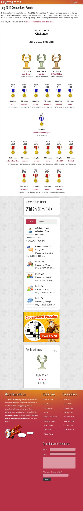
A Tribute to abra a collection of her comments (43, 231)
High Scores (48, 404)
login (74, 2)
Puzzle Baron (12, 400)
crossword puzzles (11, 415)
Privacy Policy (48, 434)
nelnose (59, 189)
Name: (45, 449)
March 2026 (67, 404)
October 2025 (68, 425)
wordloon (26, 74)
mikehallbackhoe (13, 161)
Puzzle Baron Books (50, 417)
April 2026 (67, 400)
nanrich (41, 74)
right (56, 351)
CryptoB (71, 161)
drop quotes (27, 409)
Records (41, 222)
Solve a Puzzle (48, 400)
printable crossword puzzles (20, 418)
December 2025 (69, 417)
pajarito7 (58, 104)
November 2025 (69, 421)
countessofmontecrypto (41, 132)
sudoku (31, 412)
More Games (48, 430)
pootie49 (24, 104)
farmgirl (36, 161)
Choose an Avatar (49, 421)
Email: (45, 454)
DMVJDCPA (56, 74)
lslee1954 (59, 161)
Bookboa (43, 379)
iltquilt (47, 189)
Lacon (48, 161)
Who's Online (48, 408)
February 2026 (68, 408)
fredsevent (24, 189)
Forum (31, 222)
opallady (25, 161)
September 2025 (69, 430)
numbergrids (9, 412)
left (54, 351)
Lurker (70, 104)
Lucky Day (39, 262)
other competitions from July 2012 (39, 22)
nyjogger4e (47, 104)
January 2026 (68, 412)
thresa (35, 104)
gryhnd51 (35, 189)
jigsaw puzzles (25, 406)
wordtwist (19, 412)
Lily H (13, 104)
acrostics (8, 409)
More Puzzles (48, 425)
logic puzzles (16, 409)
